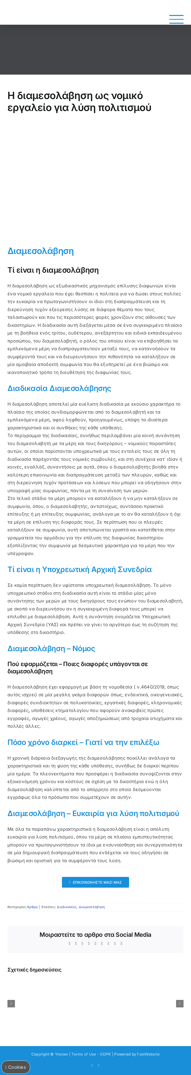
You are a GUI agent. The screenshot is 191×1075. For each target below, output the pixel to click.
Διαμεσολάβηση (92, 907)
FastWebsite (148, 1054)
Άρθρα (32, 907)
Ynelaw (61, 1054)
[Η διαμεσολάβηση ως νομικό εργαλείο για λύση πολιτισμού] (95, 179)
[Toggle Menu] (176, 19)
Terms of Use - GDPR (91, 1054)
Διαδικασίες (67, 907)
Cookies (15, 1067)
